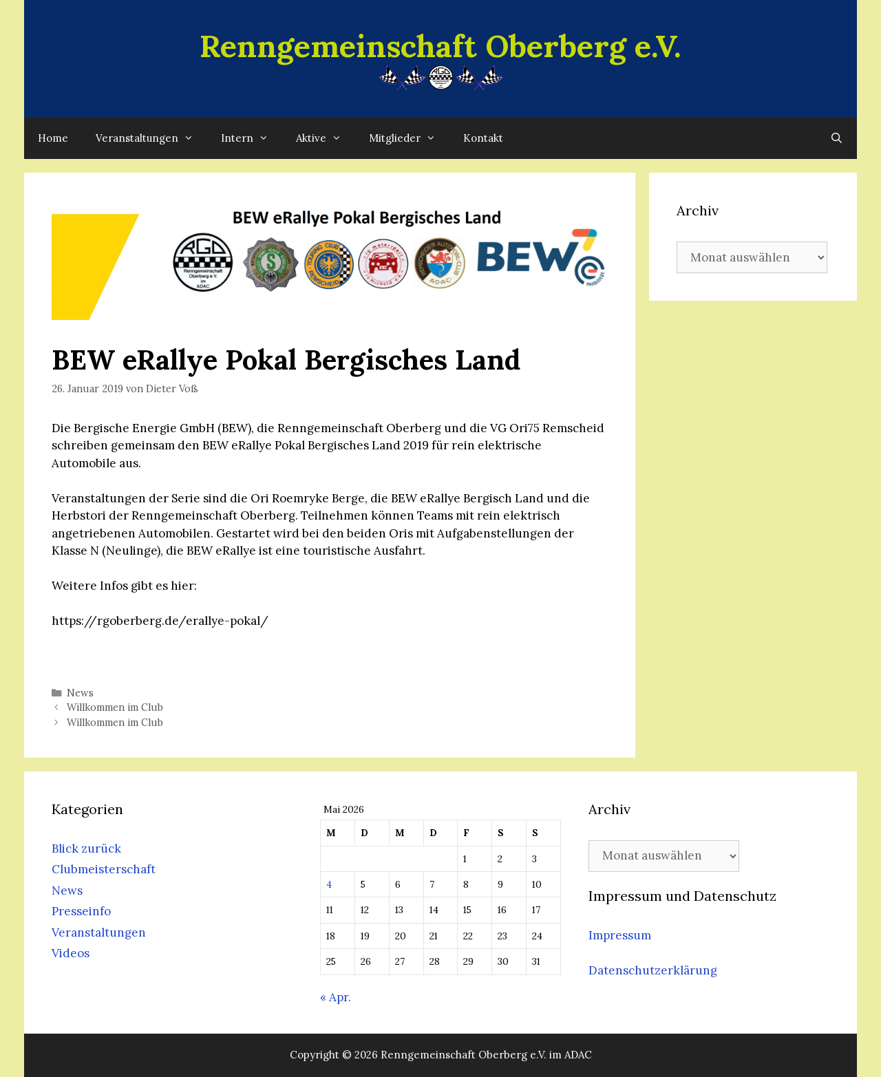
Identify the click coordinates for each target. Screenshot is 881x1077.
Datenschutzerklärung (652, 970)
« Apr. (335, 997)
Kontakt (483, 138)
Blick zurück (86, 848)
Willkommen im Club (115, 707)
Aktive (325, 138)
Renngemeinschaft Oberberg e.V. (440, 45)
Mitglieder (409, 138)
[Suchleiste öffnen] (836, 138)
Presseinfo (81, 911)
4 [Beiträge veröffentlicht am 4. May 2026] (329, 884)
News (80, 692)
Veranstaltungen (151, 138)
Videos (70, 953)
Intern (251, 138)
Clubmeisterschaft (104, 869)
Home (53, 138)
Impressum (619, 935)
